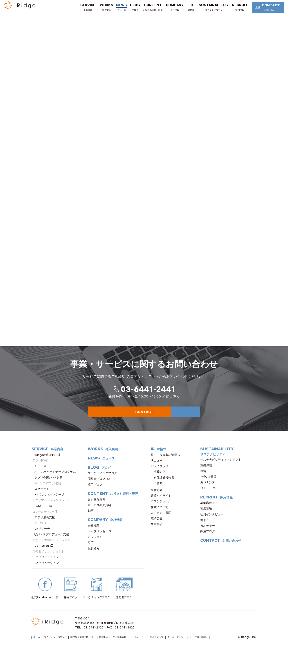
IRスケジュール (162, 508)
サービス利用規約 (43, 649)
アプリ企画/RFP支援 (49, 485)
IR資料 (158, 490)
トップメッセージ (101, 538)
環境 (204, 478)
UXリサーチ (43, 535)
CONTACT (262, 10)
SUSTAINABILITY (207, 9)
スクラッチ (43, 496)
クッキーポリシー (223, 644)
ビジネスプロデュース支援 (53, 541)
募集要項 (207, 515)
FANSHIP (43, 513)
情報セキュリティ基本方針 (138, 644)
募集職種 (208, 510)
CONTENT (146, 9)
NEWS (115, 9)
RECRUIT (233, 9)
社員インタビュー (213, 521)
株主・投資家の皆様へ (167, 462)
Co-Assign (43, 553)
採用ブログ (96, 491)
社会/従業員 (209, 484)
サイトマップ (197, 644)
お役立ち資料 (98, 506)
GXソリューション (48, 570)
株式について (161, 514)
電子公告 (158, 525)
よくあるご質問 (162, 520)
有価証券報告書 (164, 485)
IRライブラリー (162, 473)
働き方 (206, 527)
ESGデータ (209, 495)
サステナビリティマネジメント (222, 466)
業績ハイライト (162, 503)
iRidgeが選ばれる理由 (50, 462)
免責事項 (158, 531)
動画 (92, 518)
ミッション (96, 544)
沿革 (92, 549)
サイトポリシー (172, 644)
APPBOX (42, 473)
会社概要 (95, 533)
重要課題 (207, 472)
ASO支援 (42, 530)
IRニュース (159, 467)
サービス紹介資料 (101, 512)
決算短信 (159, 479)
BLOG (128, 9)
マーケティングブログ (104, 480)
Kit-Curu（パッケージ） (52, 501)
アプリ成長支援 (46, 524)
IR (184, 9)
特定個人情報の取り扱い (99, 644)
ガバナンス (209, 489)
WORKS (99, 9)
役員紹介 (95, 555)
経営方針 (158, 497)
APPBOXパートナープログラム (56, 479)
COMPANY (168, 9)
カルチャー (209, 533)
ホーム (38, 644)
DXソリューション (48, 564)
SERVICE (81, 9)
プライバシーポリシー (63, 644)
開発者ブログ (96, 486)
